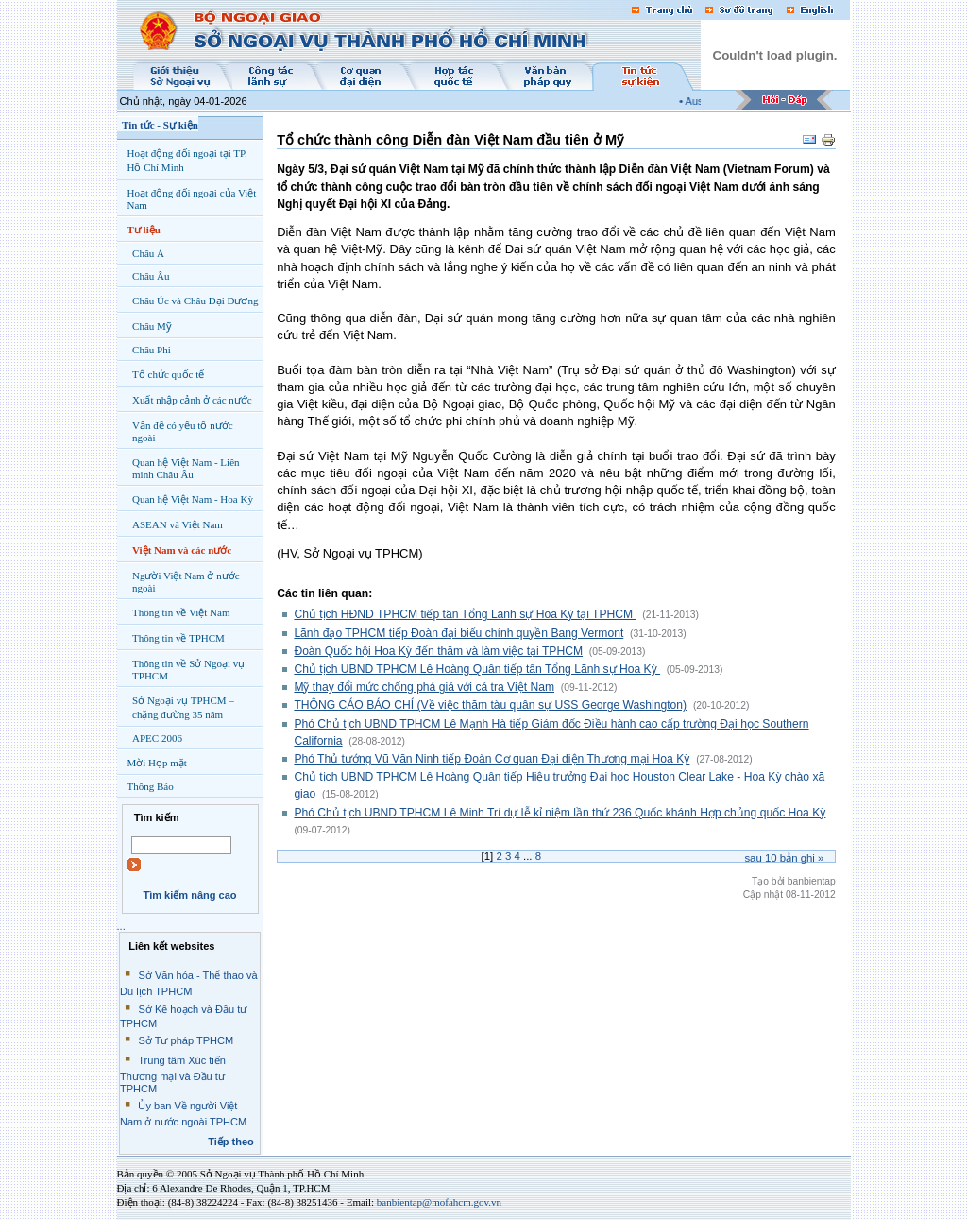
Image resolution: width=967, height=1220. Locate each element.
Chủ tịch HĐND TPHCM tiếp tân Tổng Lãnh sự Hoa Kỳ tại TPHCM (465, 614)
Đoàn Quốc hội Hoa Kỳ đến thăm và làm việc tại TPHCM (438, 651)
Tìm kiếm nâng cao (189, 895)
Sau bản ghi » (783, 858)
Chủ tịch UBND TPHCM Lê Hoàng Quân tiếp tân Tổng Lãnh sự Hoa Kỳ (477, 669)
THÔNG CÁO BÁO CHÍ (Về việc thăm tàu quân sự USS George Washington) (490, 705)
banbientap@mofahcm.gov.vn (439, 1202)
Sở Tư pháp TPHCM (185, 1040)
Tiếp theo (231, 1141)
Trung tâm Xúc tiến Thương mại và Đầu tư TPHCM (173, 1074)
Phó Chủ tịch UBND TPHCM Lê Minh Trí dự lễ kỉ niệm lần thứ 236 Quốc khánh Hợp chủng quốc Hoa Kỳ (559, 812)
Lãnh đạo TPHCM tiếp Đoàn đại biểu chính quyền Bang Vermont (458, 633)
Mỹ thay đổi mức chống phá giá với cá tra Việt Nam (424, 687)
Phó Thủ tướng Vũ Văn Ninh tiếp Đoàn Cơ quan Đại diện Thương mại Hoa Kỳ (491, 758)
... (121, 926)
